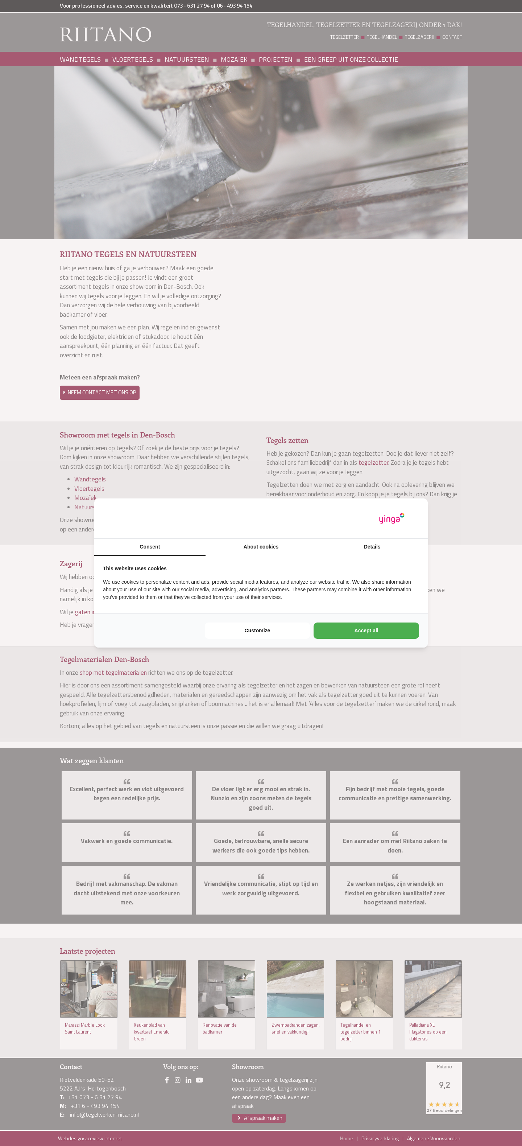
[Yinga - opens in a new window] (392, 518)
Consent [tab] (150, 547)
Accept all (366, 630)
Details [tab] (372, 547)
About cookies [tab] (261, 547)
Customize (257, 630)
